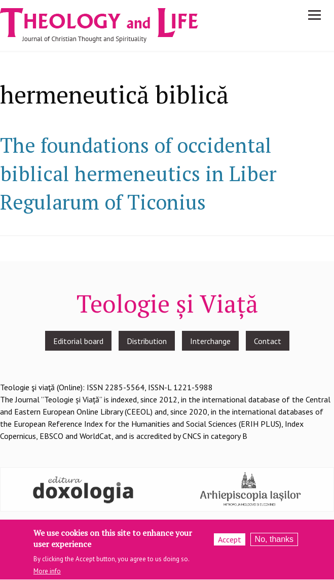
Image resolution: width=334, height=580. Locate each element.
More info (47, 575)
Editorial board (78, 341)
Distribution (147, 341)
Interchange (210, 341)
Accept (229, 543)
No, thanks (274, 543)
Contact (267, 341)
